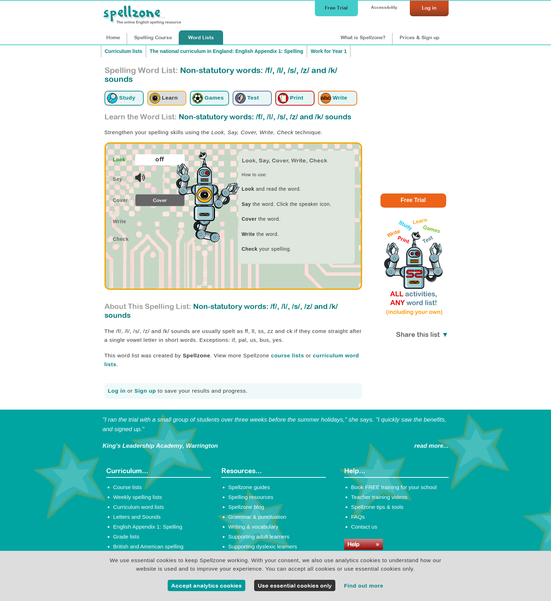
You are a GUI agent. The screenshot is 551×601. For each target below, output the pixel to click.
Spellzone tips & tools (377, 507)
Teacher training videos (379, 497)
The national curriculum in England (226, 51)
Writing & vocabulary (253, 527)
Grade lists (126, 537)
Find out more (363, 586)
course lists (287, 355)
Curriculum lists (124, 51)
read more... (431, 445)
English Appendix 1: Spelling (147, 527)
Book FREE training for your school (394, 487)
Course (153, 37)
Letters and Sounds (137, 517)
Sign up (145, 391)
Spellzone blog (246, 507)
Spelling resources (251, 497)
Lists (201, 37)
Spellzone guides (249, 487)
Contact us (364, 527)
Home (113, 37)
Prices (419, 37)
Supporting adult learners (258, 537)
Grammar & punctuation (257, 517)
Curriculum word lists (138, 507)
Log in (117, 391)
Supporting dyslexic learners (262, 546)
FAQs (358, 517)
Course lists (127, 487)
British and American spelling (148, 546)
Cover (160, 200)
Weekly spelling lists (137, 497)
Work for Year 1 (329, 51)
